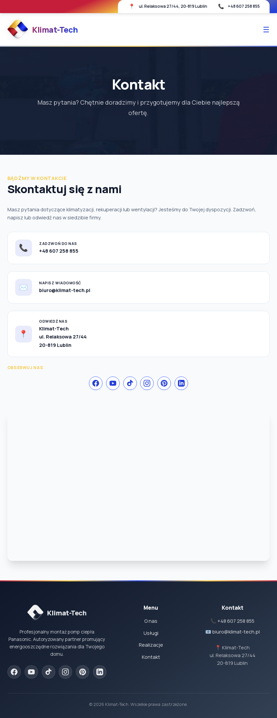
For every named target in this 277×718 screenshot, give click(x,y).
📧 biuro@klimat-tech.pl (232, 632)
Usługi (151, 633)
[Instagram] (147, 383)
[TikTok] (130, 383)
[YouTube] (113, 383)
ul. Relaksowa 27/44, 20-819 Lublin (173, 6)
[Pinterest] (164, 383)
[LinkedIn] (181, 383)
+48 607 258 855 (244, 6)
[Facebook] (95, 383)
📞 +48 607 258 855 (232, 621)
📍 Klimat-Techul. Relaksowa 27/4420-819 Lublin (232, 655)
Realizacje (151, 645)
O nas (150, 621)
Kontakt (151, 657)
